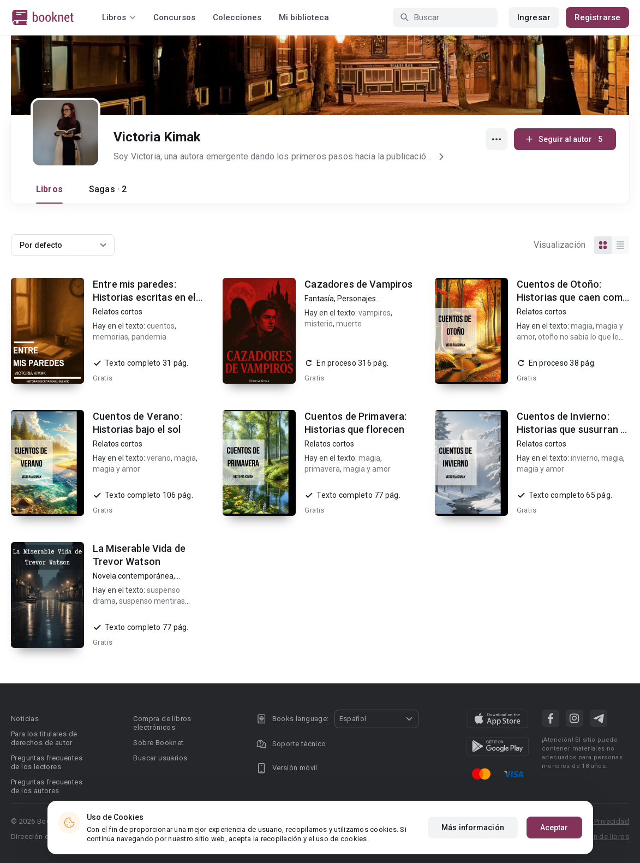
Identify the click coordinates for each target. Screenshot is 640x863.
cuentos (161, 326)
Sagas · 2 (108, 189)
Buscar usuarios (160, 758)
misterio (318, 323)
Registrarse (597, 17)
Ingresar (534, 17)
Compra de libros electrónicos (162, 723)
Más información (472, 827)
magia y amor (116, 469)
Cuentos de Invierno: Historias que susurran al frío (573, 429)
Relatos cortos (117, 311)
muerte (349, 323)
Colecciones (237, 17)
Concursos (174, 17)
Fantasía (319, 298)
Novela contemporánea (133, 576)
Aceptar (554, 827)
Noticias (25, 719)
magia (582, 326)
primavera (322, 469)
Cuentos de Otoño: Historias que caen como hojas (573, 297)
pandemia (148, 336)
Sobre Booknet (158, 743)
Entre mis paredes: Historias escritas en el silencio (144, 297)
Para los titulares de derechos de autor (44, 738)
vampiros (374, 312)
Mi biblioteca (304, 17)
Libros (49, 189)
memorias (110, 336)
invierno (584, 458)
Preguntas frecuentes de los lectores (46, 762)
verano (159, 458)
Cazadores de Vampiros (358, 284)
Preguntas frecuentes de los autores (46, 786)
